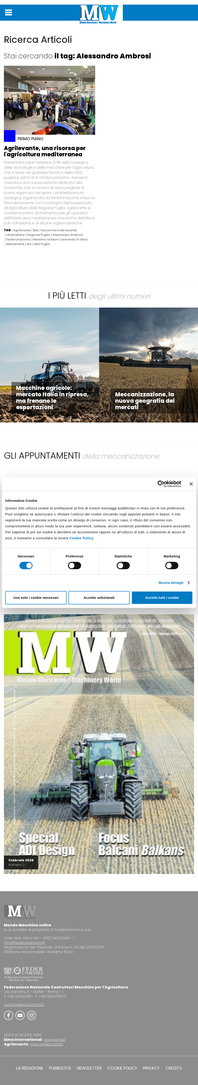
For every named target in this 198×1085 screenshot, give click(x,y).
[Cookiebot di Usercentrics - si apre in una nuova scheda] (161, 483)
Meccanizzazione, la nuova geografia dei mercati (145, 401)
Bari (36, 230)
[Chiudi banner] (191, 483)
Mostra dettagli (170, 583)
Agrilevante (22, 230)
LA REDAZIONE (29, 1068)
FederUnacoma (18, 239)
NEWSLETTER (89, 1068)
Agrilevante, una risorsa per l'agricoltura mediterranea (45, 151)
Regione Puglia (38, 235)
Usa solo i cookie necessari (35, 598)
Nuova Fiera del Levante (59, 230)
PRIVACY (151, 1068)
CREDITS (173, 1068)
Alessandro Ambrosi (67, 235)
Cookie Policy (81, 538)
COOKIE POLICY (122, 1068)
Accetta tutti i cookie (162, 598)
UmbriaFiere (15, 235)
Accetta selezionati (99, 598)
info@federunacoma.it (24, 942)
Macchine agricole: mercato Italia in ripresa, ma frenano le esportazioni (52, 397)
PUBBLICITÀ (60, 1068)
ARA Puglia (42, 244)
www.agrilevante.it (46, 1044)
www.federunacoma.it (24, 1004)
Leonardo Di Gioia (74, 239)
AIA (29, 244)
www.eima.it (54, 1039)
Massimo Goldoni (46, 239)
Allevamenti (15, 244)
